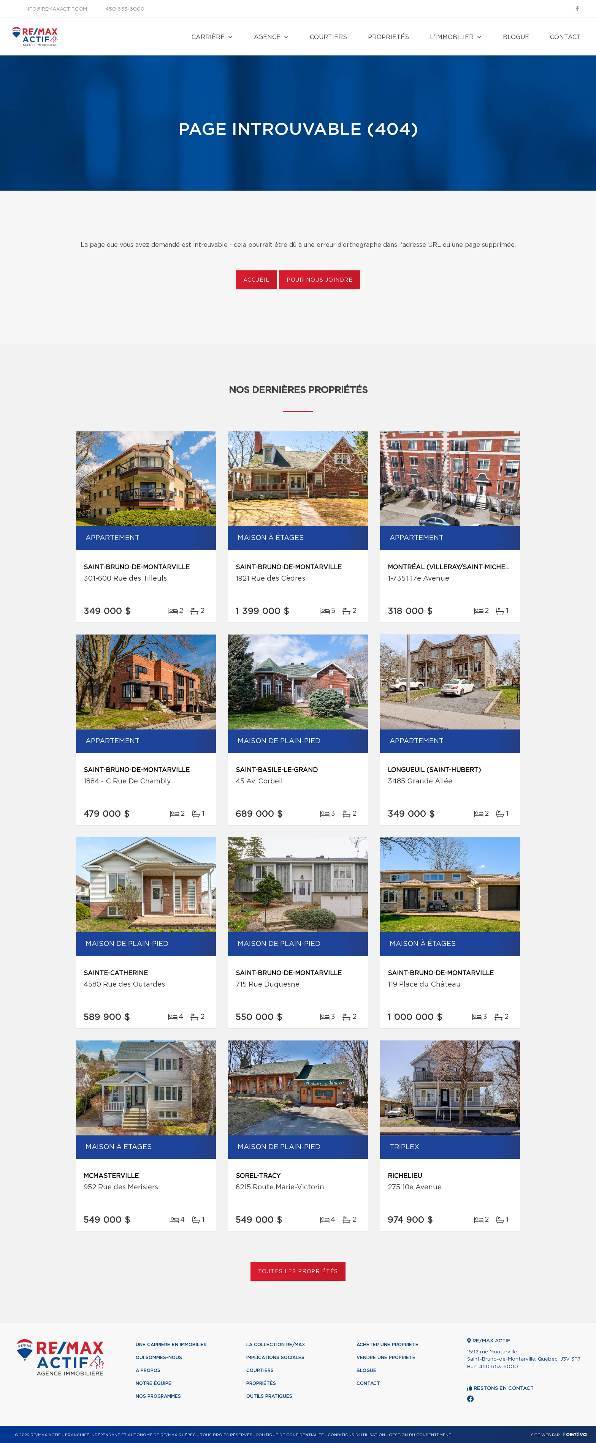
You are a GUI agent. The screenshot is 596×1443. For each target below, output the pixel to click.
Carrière (208, 37)
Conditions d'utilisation (356, 1435)
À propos (148, 1370)
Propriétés (388, 37)
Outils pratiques (269, 1396)
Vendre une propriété (386, 1357)
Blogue (516, 37)
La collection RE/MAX (275, 1344)
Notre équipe (153, 1383)
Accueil (256, 280)
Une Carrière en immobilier (171, 1344)
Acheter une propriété (387, 1344)
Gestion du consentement (420, 1435)
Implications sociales (275, 1357)
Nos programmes (158, 1396)
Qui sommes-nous (159, 1357)
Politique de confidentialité (290, 1435)
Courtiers (328, 37)
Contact (565, 37)
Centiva (575, 1434)
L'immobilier (452, 37)
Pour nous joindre (320, 280)
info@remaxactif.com (55, 9)
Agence (267, 37)
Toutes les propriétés (298, 1271)
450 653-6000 (124, 9)
